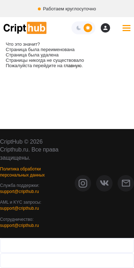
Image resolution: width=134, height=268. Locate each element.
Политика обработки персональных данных (22, 172)
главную (72, 65)
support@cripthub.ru (19, 191)
